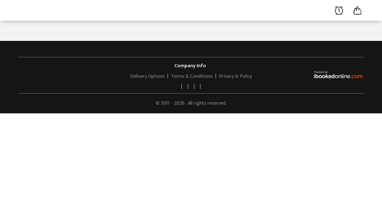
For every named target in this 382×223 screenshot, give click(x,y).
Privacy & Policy (235, 76)
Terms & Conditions (192, 76)
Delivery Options (147, 76)
